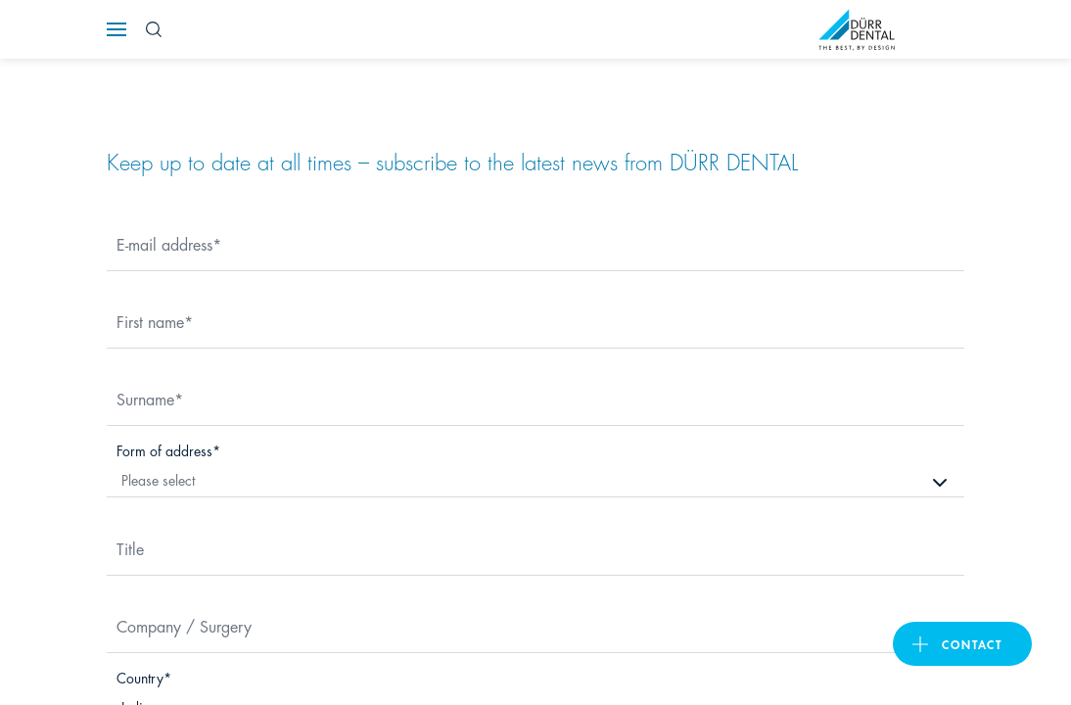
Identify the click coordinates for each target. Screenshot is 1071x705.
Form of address (164, 450)
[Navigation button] (116, 29)
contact (972, 643)
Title (130, 547)
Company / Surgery (184, 625)
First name (150, 320)
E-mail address (164, 243)
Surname (145, 398)
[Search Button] (153, 29)
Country (139, 677)
